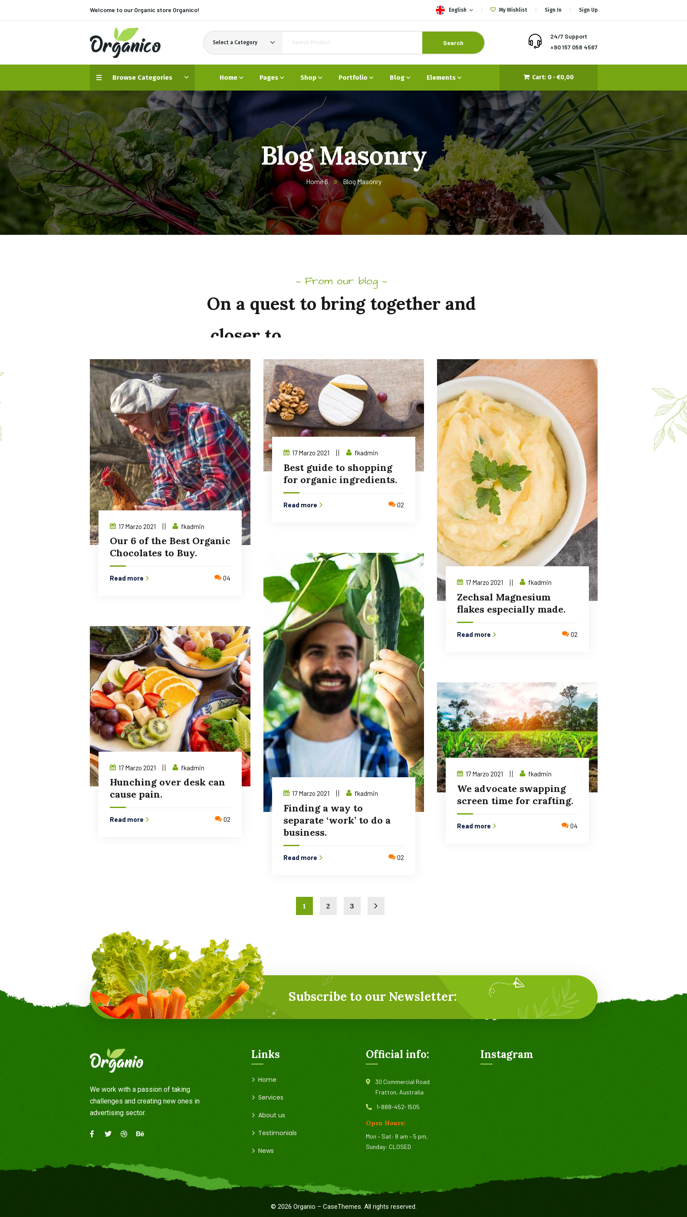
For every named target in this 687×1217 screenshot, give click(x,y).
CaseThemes (342, 1207)
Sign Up (588, 10)
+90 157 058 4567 (574, 47)
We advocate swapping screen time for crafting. (515, 794)
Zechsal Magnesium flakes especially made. (511, 603)
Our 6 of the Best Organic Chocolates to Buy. (170, 547)
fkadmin (192, 526)
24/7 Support (568, 36)
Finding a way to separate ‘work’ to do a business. (337, 820)
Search (453, 42)
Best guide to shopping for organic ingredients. (340, 473)
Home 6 (317, 181)
